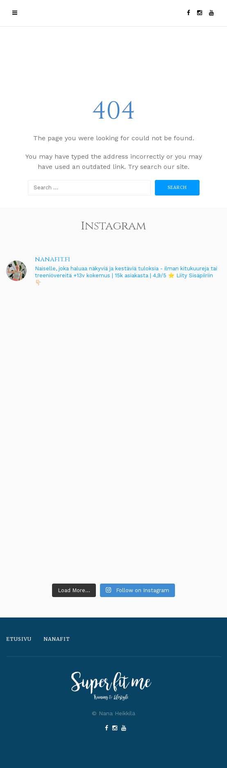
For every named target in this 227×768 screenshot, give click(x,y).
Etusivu (19, 639)
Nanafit (56, 639)
